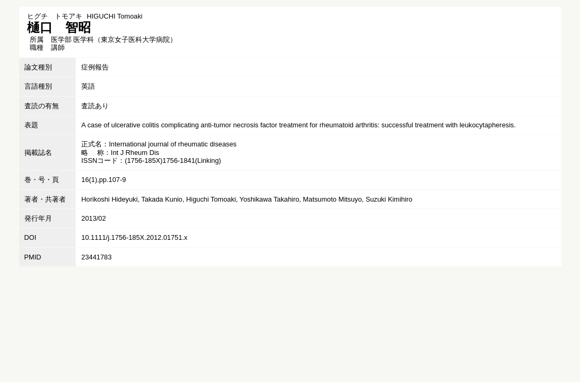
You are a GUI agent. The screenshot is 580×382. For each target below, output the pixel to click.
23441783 (96, 257)
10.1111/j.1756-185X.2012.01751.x (134, 237)
